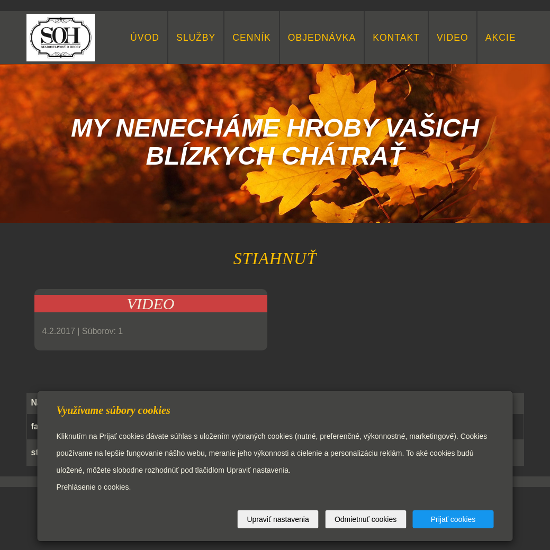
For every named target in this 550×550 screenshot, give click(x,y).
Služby (195, 37)
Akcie (500, 37)
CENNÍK (251, 37)
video (452, 37)
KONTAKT (396, 37)
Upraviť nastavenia (278, 519)
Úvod (144, 37)
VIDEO (151, 303)
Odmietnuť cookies (365, 519)
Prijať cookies (453, 519)
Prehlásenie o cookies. (94, 487)
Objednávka (322, 37)
